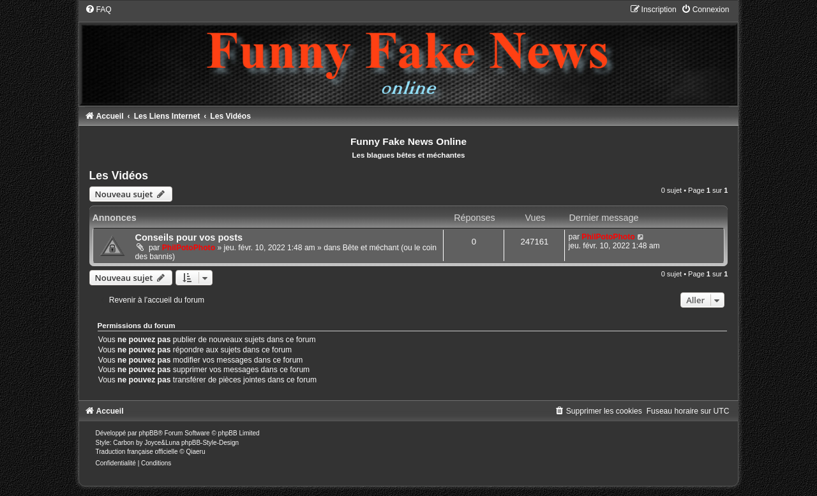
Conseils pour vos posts (189, 237)
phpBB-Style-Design (210, 442)
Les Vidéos (119, 175)
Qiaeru (195, 451)
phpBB (148, 433)
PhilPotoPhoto (188, 247)
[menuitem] (98, 9)
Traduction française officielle (137, 451)
